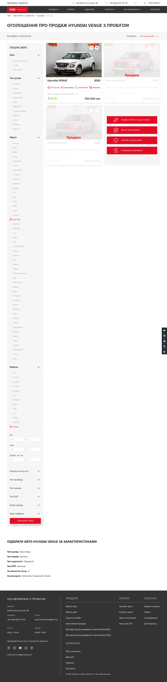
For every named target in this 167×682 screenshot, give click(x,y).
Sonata (16, 391)
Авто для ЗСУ (126, 624)
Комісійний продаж (76, 624)
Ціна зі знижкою (20, 61)
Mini (15, 278)
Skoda (15, 318)
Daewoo (16, 184)
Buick (15, 157)
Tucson (16, 386)
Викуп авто (71, 606)
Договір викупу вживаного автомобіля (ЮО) (88, 635)
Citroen (16, 179)
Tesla (15, 341)
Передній (29, 561)
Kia (14, 242)
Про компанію (131, 9)
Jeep (15, 237)
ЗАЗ (14, 359)
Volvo (15, 354)
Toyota (16, 345)
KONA (15, 418)
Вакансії (70, 657)
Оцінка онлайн (73, 618)
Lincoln (16, 255)
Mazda (16, 269)
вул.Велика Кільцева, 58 (18, 610)
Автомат (21, 566)
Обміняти (89, 9)
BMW (15, 152)
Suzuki (16, 336)
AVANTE (16, 422)
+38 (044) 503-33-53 (16, 620)
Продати (53, 9)
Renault (16, 309)
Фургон (16, 129)
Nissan (16, 287)
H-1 (14, 413)
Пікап (15, 120)
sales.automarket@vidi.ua (46, 620)
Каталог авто (125, 606)
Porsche (16, 300)
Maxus (16, 264)
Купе (15, 102)
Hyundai (16, 219)
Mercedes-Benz (20, 273)
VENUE (16, 427)
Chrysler (16, 175)
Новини (70, 663)
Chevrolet (17, 170)
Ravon (16, 305)
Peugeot (16, 296)
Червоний (38, 576)
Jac (14, 233)
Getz (15, 404)
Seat (15, 314)
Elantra (16, 377)
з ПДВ (15, 65)
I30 (14, 373)
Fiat (14, 197)
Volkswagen (18, 350)
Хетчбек (16, 84)
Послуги (109, 9)
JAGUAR (16, 228)
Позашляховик (19, 111)
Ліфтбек (16, 115)
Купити (70, 9)
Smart (15, 323)
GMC (15, 206)
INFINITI (16, 224)
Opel (15, 291)
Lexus (15, 251)
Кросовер (17, 98)
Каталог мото (126, 612)
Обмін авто (71, 612)
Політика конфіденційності (19, 655)
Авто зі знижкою (127, 618)
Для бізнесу (150, 624)
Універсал (17, 93)
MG (14, 260)
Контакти (155, 9)
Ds (14, 193)
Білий (47, 576)
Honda (16, 215)
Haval (15, 211)
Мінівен (16, 124)
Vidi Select (17, 70)
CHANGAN (17, 161)
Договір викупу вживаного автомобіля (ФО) (88, 629)
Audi (15, 148)
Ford (15, 202)
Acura (15, 143)
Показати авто (25, 521)
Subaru (16, 332)
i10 (14, 395)
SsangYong (17, 327)
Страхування (150, 618)
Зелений (26, 576)
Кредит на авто (152, 606)
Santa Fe (16, 400)
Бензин (24, 557)
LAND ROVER (18, 246)
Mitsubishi (17, 282)
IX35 (15, 409)
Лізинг (147, 612)
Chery (15, 166)
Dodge (16, 188)
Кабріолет (17, 106)
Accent (16, 382)
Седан (16, 89)
